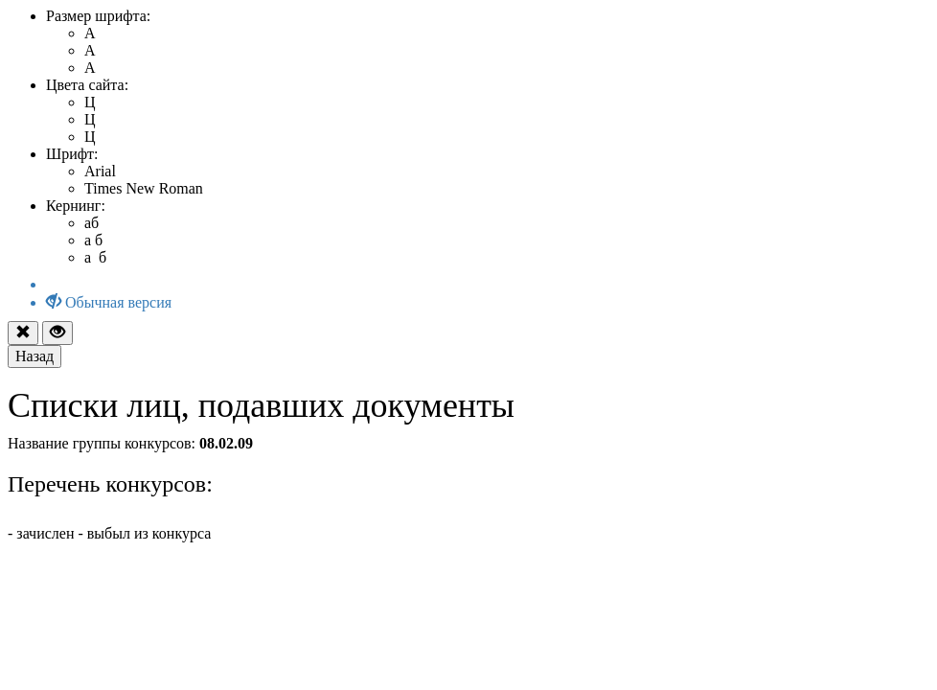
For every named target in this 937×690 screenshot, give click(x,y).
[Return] (34, 356)
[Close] (23, 333)
